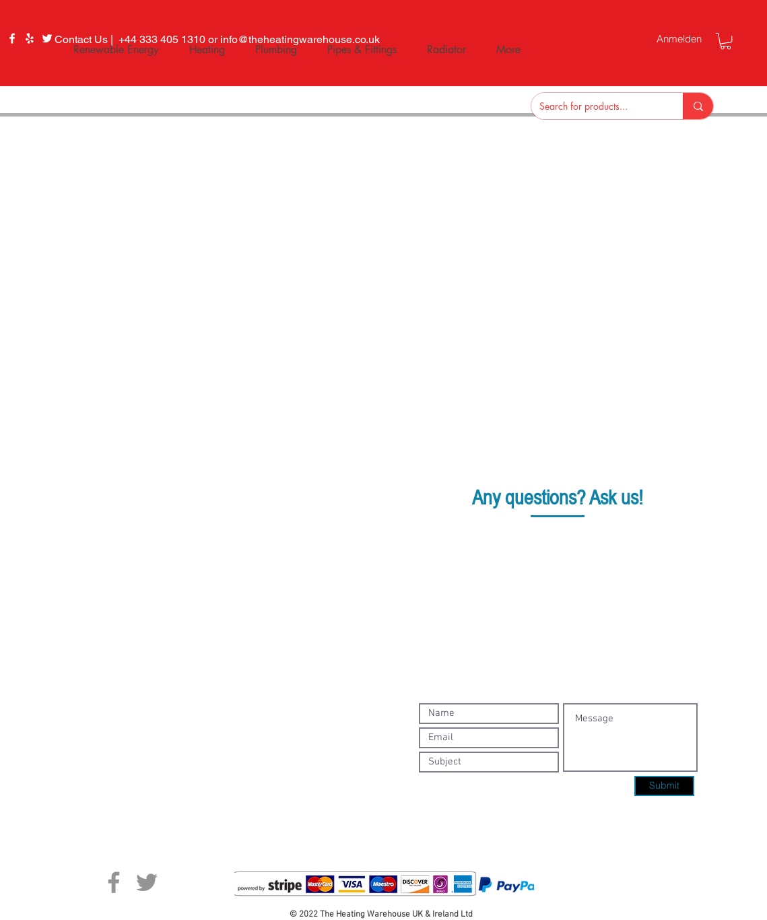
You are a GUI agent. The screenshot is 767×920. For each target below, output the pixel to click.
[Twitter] (147, 882)
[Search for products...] (597, 106)
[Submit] (664, 786)
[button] (725, 41)
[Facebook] (12, 38)
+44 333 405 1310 (572, 539)
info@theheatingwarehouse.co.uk (571, 563)
